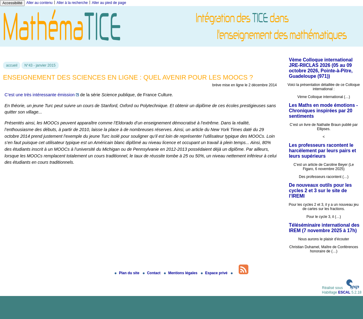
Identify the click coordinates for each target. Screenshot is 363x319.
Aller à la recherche (72, 3)
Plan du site (127, 273)
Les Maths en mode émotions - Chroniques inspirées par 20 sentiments (323, 111)
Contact (152, 273)
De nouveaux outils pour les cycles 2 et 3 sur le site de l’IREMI (320, 191)
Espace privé (214, 273)
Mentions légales (181, 273)
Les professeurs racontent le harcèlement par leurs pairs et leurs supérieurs (322, 151)
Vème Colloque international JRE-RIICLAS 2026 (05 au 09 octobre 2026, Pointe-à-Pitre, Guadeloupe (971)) (321, 68)
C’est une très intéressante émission (40, 94)
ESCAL (344, 292)
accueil (11, 65)
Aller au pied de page (109, 3)
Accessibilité (12, 3)
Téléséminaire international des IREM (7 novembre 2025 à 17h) (324, 227)
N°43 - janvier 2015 (40, 65)
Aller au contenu (39, 3)
